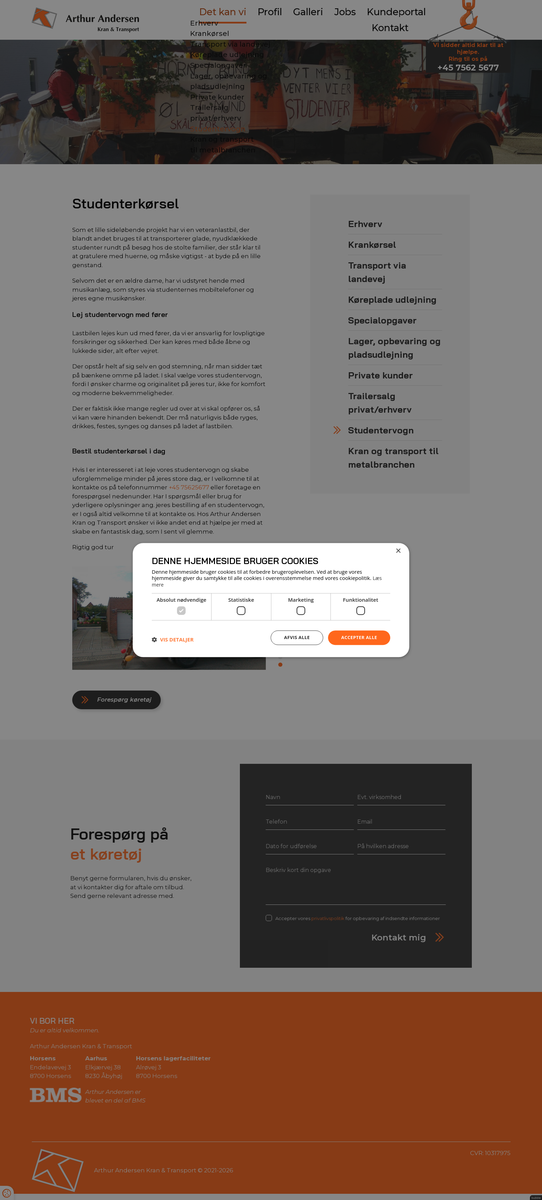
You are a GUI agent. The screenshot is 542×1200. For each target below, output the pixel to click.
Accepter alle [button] (358, 637)
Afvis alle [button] (293, 637)
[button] (173, 639)
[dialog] (271, 600)
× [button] (398, 551)
